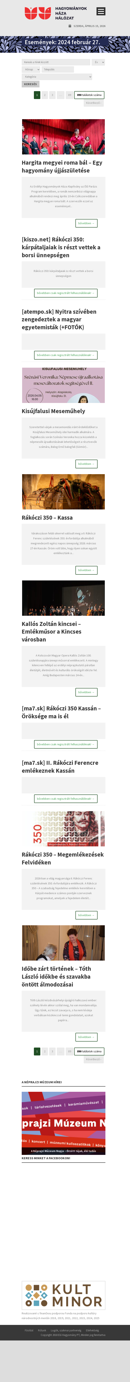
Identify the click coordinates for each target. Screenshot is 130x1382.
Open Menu (101, 11)
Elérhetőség (92, 1332)
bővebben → (86, 223)
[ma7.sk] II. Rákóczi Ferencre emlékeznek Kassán (60, 768)
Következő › (93, 103)
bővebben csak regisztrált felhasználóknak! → (66, 293)
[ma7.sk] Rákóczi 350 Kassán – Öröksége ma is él (61, 713)
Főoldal (29, 1332)
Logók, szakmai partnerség (66, 1332)
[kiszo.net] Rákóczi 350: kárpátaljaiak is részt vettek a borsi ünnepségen (61, 247)
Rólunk (42, 1332)
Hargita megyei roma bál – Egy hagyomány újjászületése (62, 166)
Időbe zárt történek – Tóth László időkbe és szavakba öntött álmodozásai (56, 978)
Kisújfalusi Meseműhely (53, 412)
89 (69, 95)
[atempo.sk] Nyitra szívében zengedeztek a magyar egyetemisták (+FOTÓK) (59, 319)
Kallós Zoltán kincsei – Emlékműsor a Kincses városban (51, 632)
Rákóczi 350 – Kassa (47, 518)
